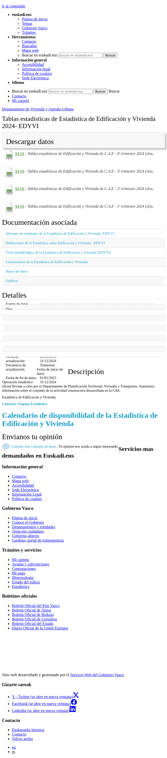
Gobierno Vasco (34, 28)
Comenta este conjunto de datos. (34, 446)
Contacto (29, 41)
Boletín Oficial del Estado (33, 623)
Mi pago (18, 573)
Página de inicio (35, 19)
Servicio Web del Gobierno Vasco (97, 675)
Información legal (36, 69)
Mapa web (30, 50)
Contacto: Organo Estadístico (24, 404)
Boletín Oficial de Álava (31, 610)
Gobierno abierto (25, 536)
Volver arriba (22, 739)
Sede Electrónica (35, 78)
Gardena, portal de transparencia (38, 540)
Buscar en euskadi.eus (39, 55)
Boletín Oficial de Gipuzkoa (34, 619)
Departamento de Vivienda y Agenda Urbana (37, 109)
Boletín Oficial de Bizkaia (33, 615)
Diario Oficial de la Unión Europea (40, 628)
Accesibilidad (33, 64)
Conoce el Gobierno (28, 522)
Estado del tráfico (26, 582)
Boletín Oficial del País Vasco (36, 606)
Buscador (29, 46)
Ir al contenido (13, 6)
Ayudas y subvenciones (30, 564)
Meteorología (22, 577)
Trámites (29, 32)
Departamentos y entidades (33, 527)
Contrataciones (24, 569)
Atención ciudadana (28, 531)
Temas (27, 23)
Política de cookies (37, 73)
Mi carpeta (20, 100)
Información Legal (27, 494)
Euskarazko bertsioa (28, 730)
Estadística (20, 586)
